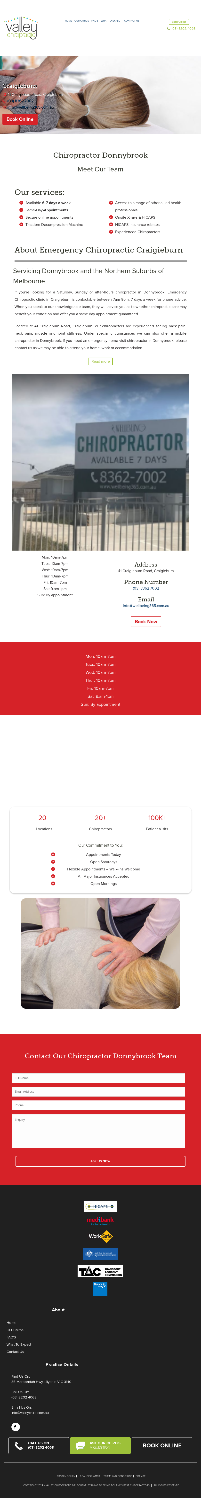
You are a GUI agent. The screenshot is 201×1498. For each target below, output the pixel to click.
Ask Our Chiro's (107, 1445)
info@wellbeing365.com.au (30, 107)
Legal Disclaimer (89, 1476)
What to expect (111, 20)
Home (68, 20)
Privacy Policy (66, 1476)
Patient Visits (157, 829)
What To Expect (19, 1344)
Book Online (179, 21)
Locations (44, 829)
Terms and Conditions (118, 1476)
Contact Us (131, 20)
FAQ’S (94, 20)
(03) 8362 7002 (20, 101)
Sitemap (140, 1476)
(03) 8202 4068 (183, 29)
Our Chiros (81, 20)
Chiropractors (100, 829)
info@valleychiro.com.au (30, 1413)
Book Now (146, 622)
